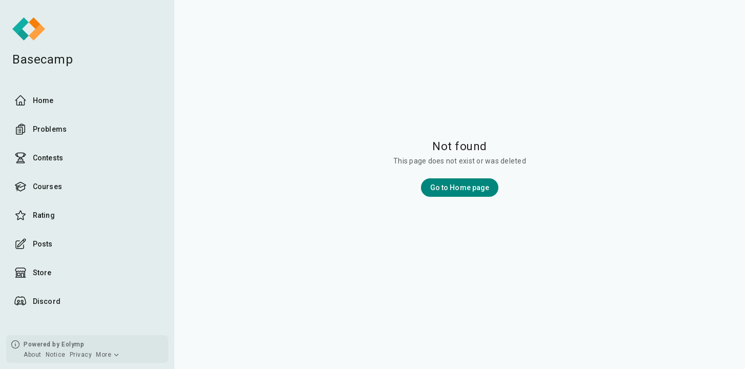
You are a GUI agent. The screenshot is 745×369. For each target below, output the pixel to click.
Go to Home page (460, 187)
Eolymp (73, 344)
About (33, 354)
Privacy (81, 354)
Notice (56, 354)
